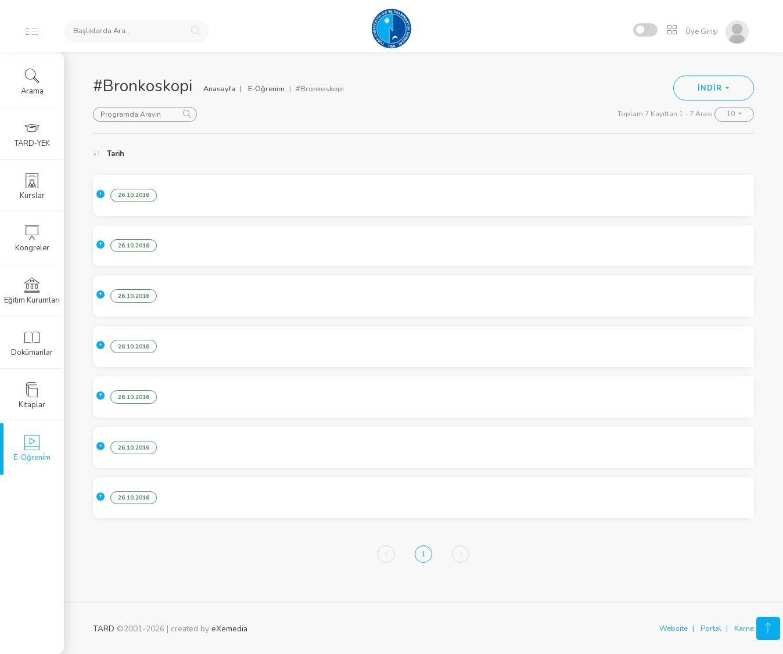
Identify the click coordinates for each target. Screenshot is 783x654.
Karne (744, 628)
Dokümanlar (32, 343)
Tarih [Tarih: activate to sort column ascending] (115, 154)
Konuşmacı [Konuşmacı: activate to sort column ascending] (612, 154)
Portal (711, 628)
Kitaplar (32, 395)
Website (673, 628)
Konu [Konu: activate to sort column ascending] (200, 154)
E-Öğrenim (266, 89)
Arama (32, 81)
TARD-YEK (32, 134)
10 (732, 113)
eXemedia (229, 628)
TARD (103, 628)
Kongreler (32, 238)
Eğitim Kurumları (32, 291)
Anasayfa (219, 89)
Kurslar (32, 186)
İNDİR (711, 88)
